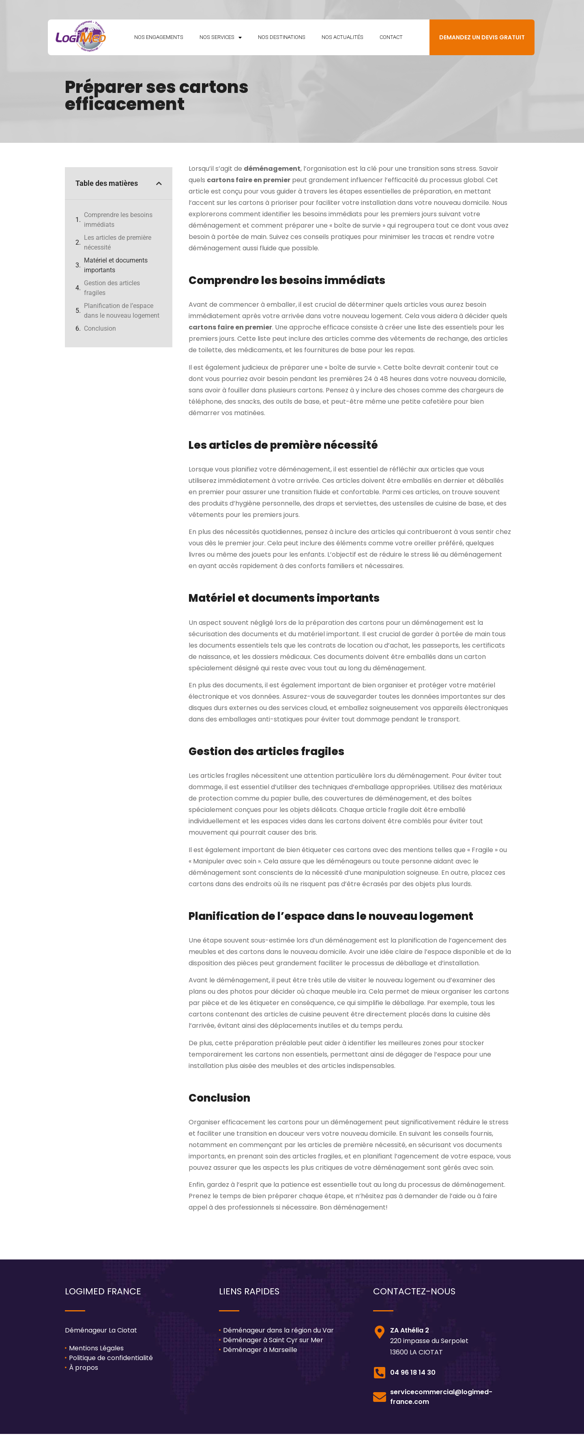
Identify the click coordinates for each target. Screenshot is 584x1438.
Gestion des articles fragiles (112, 292)
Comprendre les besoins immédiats (118, 223)
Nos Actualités (342, 39)
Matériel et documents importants (116, 269)
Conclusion (100, 332)
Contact (391, 39)
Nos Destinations (281, 39)
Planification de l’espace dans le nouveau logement (121, 314)
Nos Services (221, 39)
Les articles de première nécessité (117, 246)
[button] (159, 187)
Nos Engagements (158, 39)
